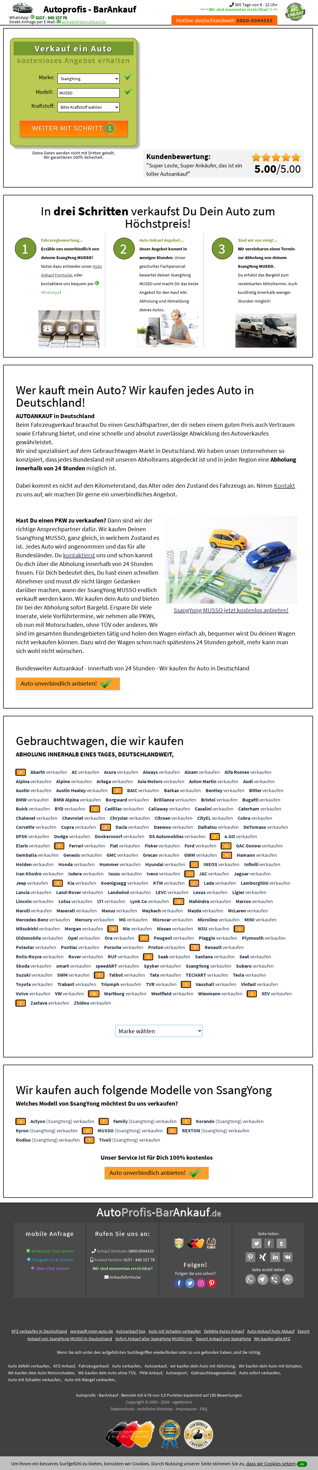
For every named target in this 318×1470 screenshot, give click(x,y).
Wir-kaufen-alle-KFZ (272, 1338)
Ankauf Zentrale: (112, 1251)
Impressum (186, 1409)
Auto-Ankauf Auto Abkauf (270, 1331)
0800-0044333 (141, 1251)
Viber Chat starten (52, 1268)
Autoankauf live (130, 1331)
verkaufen (48, 772)
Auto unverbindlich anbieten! (66, 683)
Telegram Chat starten (52, 1259)
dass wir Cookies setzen (271, 1463)
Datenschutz (122, 1409)
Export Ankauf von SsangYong (223, 1338)
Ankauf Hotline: (108, 1259)
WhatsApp (50, 310)
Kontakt (284, 485)
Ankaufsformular (125, 1277)
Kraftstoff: (42, 105)
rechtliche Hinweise (155, 1409)
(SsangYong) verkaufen (62, 1121)
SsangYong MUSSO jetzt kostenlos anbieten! (231, 610)
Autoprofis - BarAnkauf (89, 9)
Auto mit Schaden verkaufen (174, 1331)
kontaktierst (79, 555)
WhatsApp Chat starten (52, 1251)
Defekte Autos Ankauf (224, 1331)
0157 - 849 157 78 (51, 17)
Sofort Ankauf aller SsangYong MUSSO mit (154, 1338)
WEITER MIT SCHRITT (73, 128)
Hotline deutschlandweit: (224, 20)
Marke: (46, 77)
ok (302, 1464)
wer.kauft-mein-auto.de (91, 1331)
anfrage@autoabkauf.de (84, 22)
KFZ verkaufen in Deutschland (39, 1331)
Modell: (44, 91)
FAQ (203, 1409)
